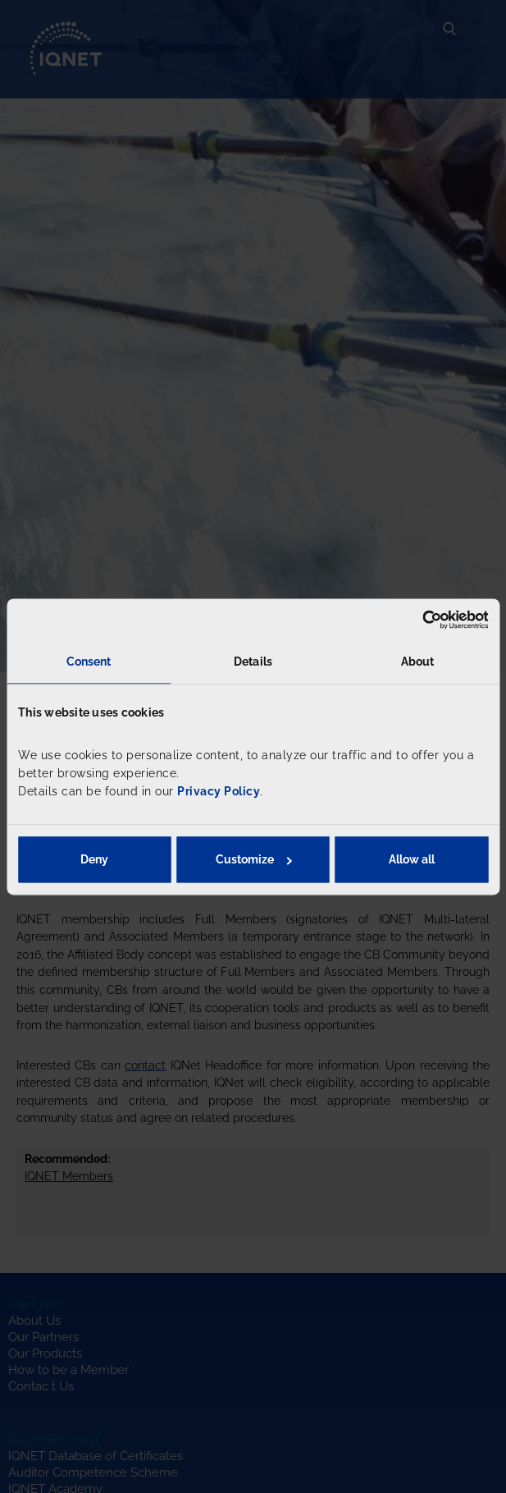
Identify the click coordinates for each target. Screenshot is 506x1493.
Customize (254, 859)
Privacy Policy (218, 792)
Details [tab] (253, 661)
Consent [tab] (89, 661)
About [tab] (418, 661)
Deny (94, 859)
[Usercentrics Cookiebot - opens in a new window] (416, 620)
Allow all (412, 859)
